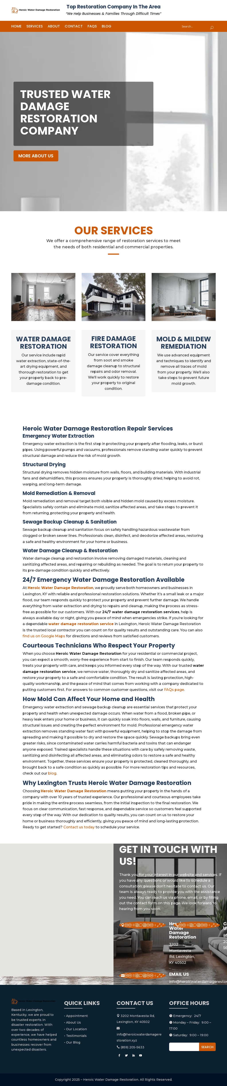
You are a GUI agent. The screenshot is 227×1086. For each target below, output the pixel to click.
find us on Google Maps (44, 636)
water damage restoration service (81, 624)
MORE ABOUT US (35, 156)
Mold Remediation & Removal (59, 493)
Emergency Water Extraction (58, 436)
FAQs (92, 27)
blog (52, 773)
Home (16, 27)
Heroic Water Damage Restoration (60, 588)
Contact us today (79, 827)
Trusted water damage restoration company (65, 113)
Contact (74, 27)
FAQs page (174, 690)
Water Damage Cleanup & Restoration (70, 550)
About (54, 27)
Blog (106, 27)
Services (34, 27)
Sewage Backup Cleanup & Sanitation (70, 521)
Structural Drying (44, 464)
